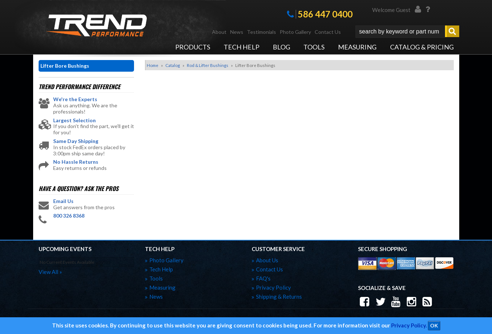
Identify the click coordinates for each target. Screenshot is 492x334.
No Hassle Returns (75, 162)
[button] (407, 31)
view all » (50, 272)
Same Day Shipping (75, 141)
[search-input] (400, 31)
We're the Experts (75, 99)
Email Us (63, 201)
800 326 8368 (68, 216)
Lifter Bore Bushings (64, 66)
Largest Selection (74, 120)
